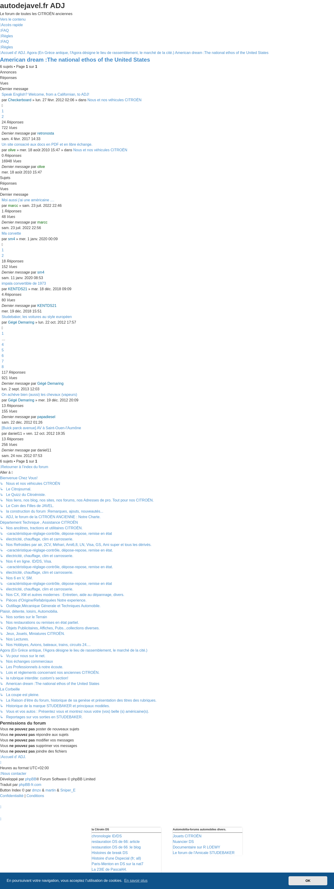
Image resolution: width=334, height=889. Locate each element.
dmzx (36, 790)
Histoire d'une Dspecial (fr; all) (116, 858)
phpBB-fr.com (30, 785)
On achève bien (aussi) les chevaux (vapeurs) (39, 395)
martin (50, 790)
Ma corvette (11, 233)
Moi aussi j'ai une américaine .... (28, 200)
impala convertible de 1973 (24, 283)
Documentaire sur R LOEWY (196, 847)
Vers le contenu (13, 19)
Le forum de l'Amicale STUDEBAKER (203, 853)
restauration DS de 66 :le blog (116, 847)
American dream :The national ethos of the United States (75, 60)
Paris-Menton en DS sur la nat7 (117, 864)
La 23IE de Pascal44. (109, 869)
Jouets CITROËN (187, 836)
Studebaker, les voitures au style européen (37, 317)
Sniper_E (68, 790)
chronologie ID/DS (107, 836)
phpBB (30, 779)
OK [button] (308, 881)
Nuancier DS (183, 842)
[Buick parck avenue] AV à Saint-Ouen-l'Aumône (41, 428)
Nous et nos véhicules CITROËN (114, 100)
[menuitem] (4, 30)
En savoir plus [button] (136, 881)
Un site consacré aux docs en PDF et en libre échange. (47, 144)
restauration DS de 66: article (116, 842)
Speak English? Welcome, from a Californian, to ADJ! (45, 94)
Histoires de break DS (110, 853)
